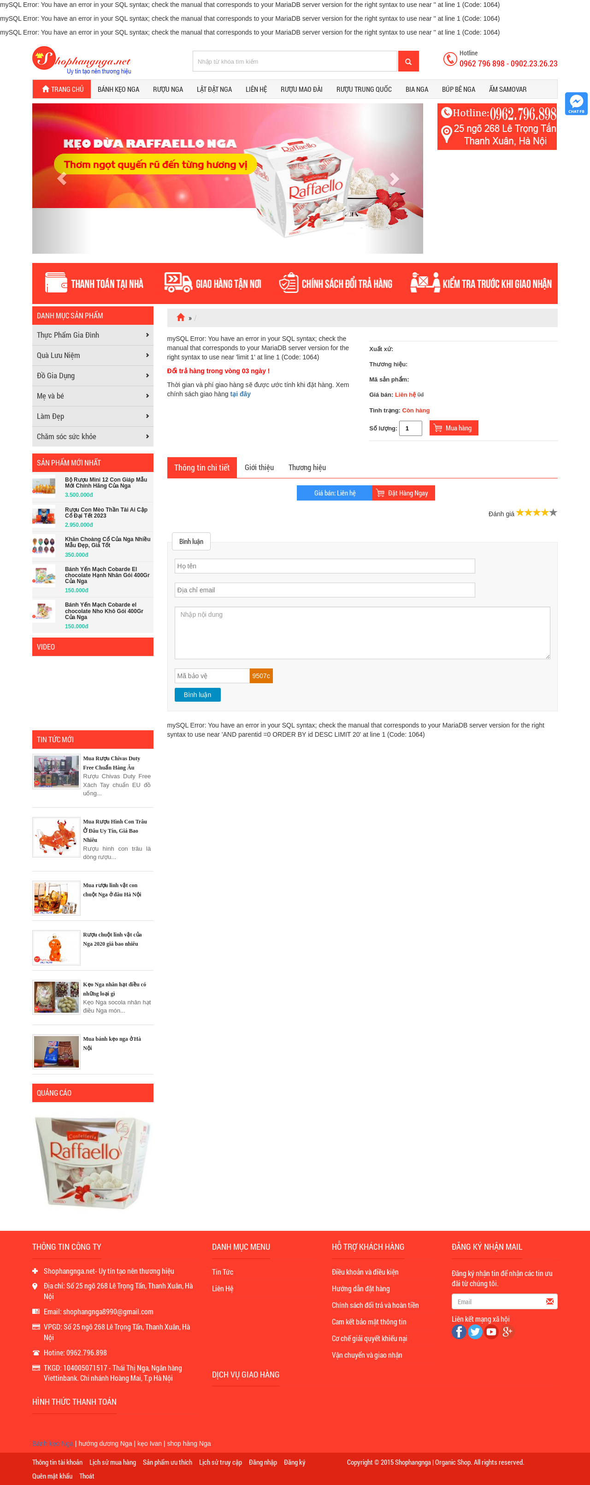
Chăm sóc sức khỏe (66, 436)
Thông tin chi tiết (202, 467)
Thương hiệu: (388, 364)
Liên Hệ (222, 1288)
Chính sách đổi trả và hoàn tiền (375, 1305)
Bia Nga (417, 89)
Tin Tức (222, 1271)
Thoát (86, 1475)
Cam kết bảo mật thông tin (369, 1321)
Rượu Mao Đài (302, 89)
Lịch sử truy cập (220, 1462)
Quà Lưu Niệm (58, 355)
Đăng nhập (263, 1462)
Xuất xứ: (381, 349)
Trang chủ (62, 89)
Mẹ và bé (50, 395)
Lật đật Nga (214, 89)
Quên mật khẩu (52, 1475)
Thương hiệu (307, 467)
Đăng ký (295, 1462)
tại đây (240, 394)
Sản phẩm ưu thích (167, 1462)
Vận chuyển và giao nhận (367, 1355)
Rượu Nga (168, 89)
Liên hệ (256, 89)
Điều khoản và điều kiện (365, 1271)
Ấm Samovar (508, 89)
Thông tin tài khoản (57, 1462)
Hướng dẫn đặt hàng (361, 1288)
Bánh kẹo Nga (118, 89)
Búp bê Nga (458, 89)
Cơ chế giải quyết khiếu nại (369, 1338)
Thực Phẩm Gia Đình (68, 334)
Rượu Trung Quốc (364, 89)
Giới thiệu (259, 467)
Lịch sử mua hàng (112, 1462)
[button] (61, 178)
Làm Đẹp (50, 416)
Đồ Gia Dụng (56, 375)
